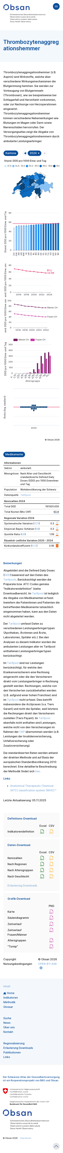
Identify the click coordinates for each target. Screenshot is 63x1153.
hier (37, 771)
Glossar (8, 1007)
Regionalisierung (14, 1043)
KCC (34, 545)
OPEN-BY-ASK (47, 964)
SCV (36, 523)
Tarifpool (25, 494)
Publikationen (12, 1052)
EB (37, 528)
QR (23, 534)
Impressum (25, 1138)
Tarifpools (9, 579)
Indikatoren (10, 997)
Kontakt (8, 1032)
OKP (22, 731)
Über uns (9, 1027)
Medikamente (14, 454)
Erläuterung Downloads (22, 885)
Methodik (9, 1002)
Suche (7, 1018)
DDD (7, 575)
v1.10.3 (6, 1145)
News (6, 1022)
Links (6, 1057)
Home (8, 993)
